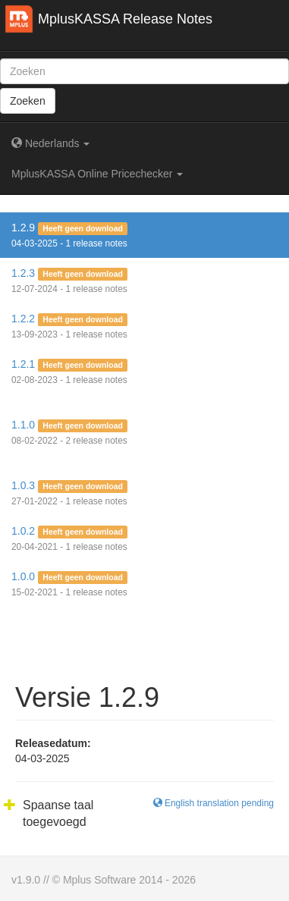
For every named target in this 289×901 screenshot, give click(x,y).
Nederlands (50, 143)
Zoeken (28, 101)
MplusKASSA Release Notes (125, 19)
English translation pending (213, 803)
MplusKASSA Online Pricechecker (97, 174)
